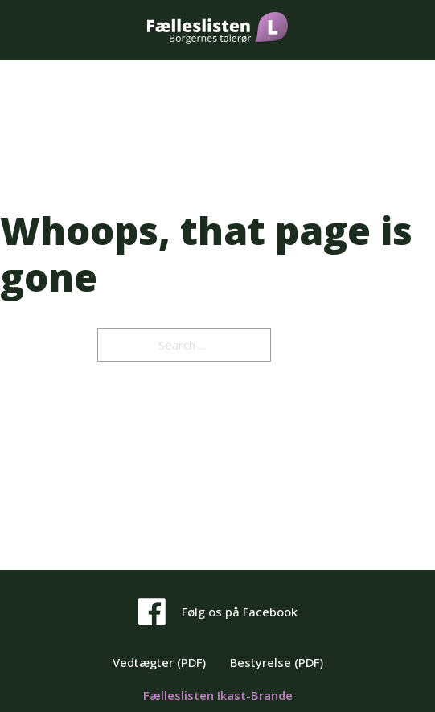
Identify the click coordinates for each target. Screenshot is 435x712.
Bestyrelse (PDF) (276, 662)
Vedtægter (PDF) (159, 662)
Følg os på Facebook (240, 612)
